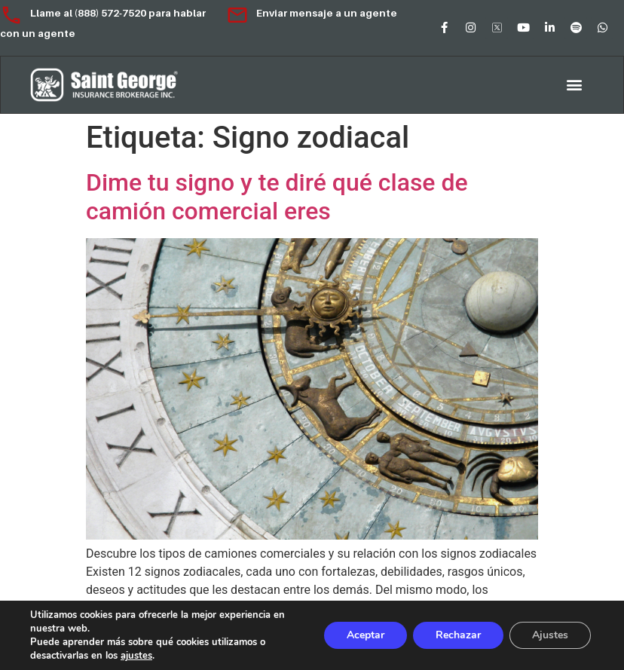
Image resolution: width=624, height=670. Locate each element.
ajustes (136, 655)
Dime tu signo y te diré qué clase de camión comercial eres (277, 196)
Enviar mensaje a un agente (311, 13)
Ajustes (550, 635)
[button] (574, 84)
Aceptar (365, 635)
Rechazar (458, 635)
